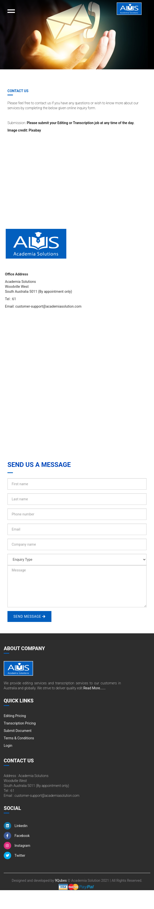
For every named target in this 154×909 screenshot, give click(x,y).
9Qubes (61, 880)
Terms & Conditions (19, 738)
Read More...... (94, 688)
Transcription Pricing (20, 723)
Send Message (29, 616)
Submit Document (18, 731)
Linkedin (16, 825)
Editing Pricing (15, 716)
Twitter (14, 855)
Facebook (17, 835)
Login (8, 746)
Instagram (17, 845)
